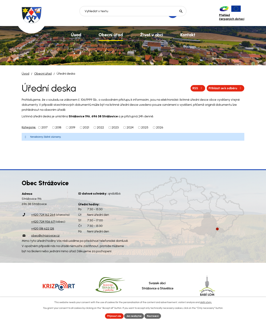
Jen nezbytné (134, 315)
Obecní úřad (43, 74)
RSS (196, 88)
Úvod (25, 74)
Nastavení (154, 315)
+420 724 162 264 (43, 215)
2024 (130, 127)
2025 (144, 127)
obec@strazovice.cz (45, 235)
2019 (72, 127)
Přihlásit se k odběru (225, 88)
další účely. (206, 302)
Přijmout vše (113, 315)
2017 (44, 127)
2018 (58, 127)
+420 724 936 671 (43, 222)
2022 (100, 127)
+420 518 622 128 (42, 229)
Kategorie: (29, 127)
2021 (86, 127)
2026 (159, 127)
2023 (115, 127)
